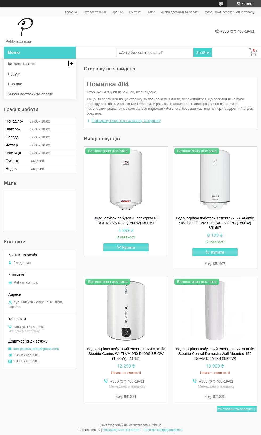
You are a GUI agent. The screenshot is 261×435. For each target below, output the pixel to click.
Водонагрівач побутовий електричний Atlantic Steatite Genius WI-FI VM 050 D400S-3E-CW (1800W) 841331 (126, 354)
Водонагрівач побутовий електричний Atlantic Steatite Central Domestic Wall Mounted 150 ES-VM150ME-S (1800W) (215, 354)
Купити (128, 247)
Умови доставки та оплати (179, 12)
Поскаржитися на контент (122, 430)
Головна (71, 12)
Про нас (118, 12)
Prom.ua (155, 425)
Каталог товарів (94, 12)
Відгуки (14, 74)
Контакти (135, 12)
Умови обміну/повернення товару (229, 12)
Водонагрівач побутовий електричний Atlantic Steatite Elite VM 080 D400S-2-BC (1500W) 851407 (215, 223)
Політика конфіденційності (163, 430)
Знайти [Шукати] (202, 52)
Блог (151, 12)
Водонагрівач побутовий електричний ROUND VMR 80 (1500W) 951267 (125, 220)
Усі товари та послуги (235, 409)
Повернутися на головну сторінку (126, 120)
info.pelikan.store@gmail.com (36, 349)
